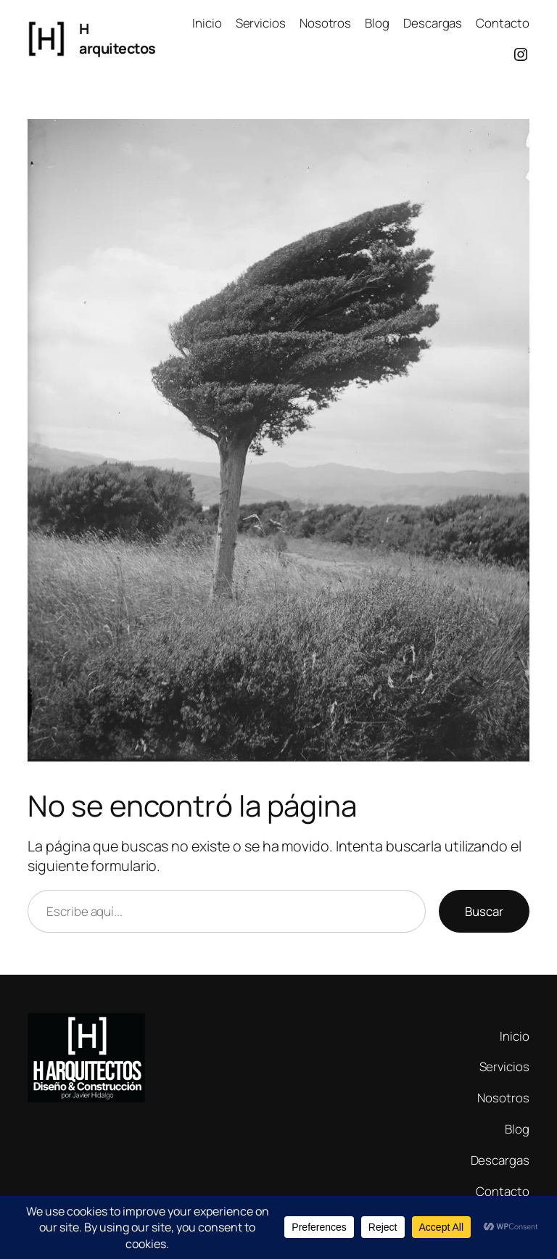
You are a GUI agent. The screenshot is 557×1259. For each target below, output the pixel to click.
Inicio (206, 23)
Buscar (484, 911)
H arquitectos (117, 39)
